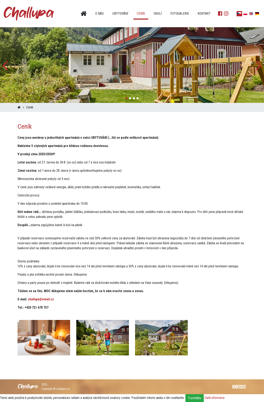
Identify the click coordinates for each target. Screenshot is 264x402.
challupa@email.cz (41, 299)
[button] (259, 64)
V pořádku (194, 398)
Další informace (215, 398)
